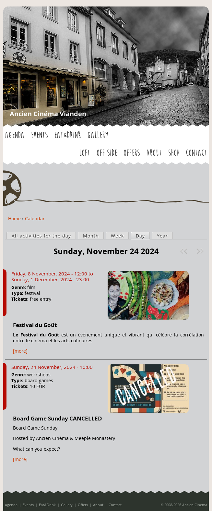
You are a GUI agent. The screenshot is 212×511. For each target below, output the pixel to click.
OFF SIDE (107, 153)
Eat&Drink (67, 135)
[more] (20, 351)
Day (142, 235)
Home (14, 218)
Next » (201, 251)
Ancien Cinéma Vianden (48, 113)
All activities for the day (41, 236)
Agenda (14, 135)
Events (39, 135)
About (154, 153)
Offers (132, 153)
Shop (173, 153)
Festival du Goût (35, 325)
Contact (196, 153)
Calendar (35, 218)
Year (162, 236)
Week (117, 236)
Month (91, 236)
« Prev (184, 251)
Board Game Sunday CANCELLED (57, 418)
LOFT (84, 153)
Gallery (97, 135)
